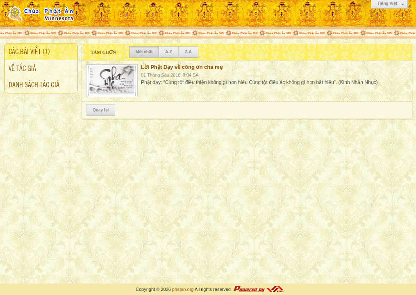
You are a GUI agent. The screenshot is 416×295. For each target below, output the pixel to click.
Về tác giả (22, 68)
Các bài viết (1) (29, 51)
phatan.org (183, 289)
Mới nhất (144, 52)
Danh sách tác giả (34, 84)
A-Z (168, 52)
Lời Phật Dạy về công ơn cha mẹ (182, 67)
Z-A (188, 52)
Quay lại (101, 110)
